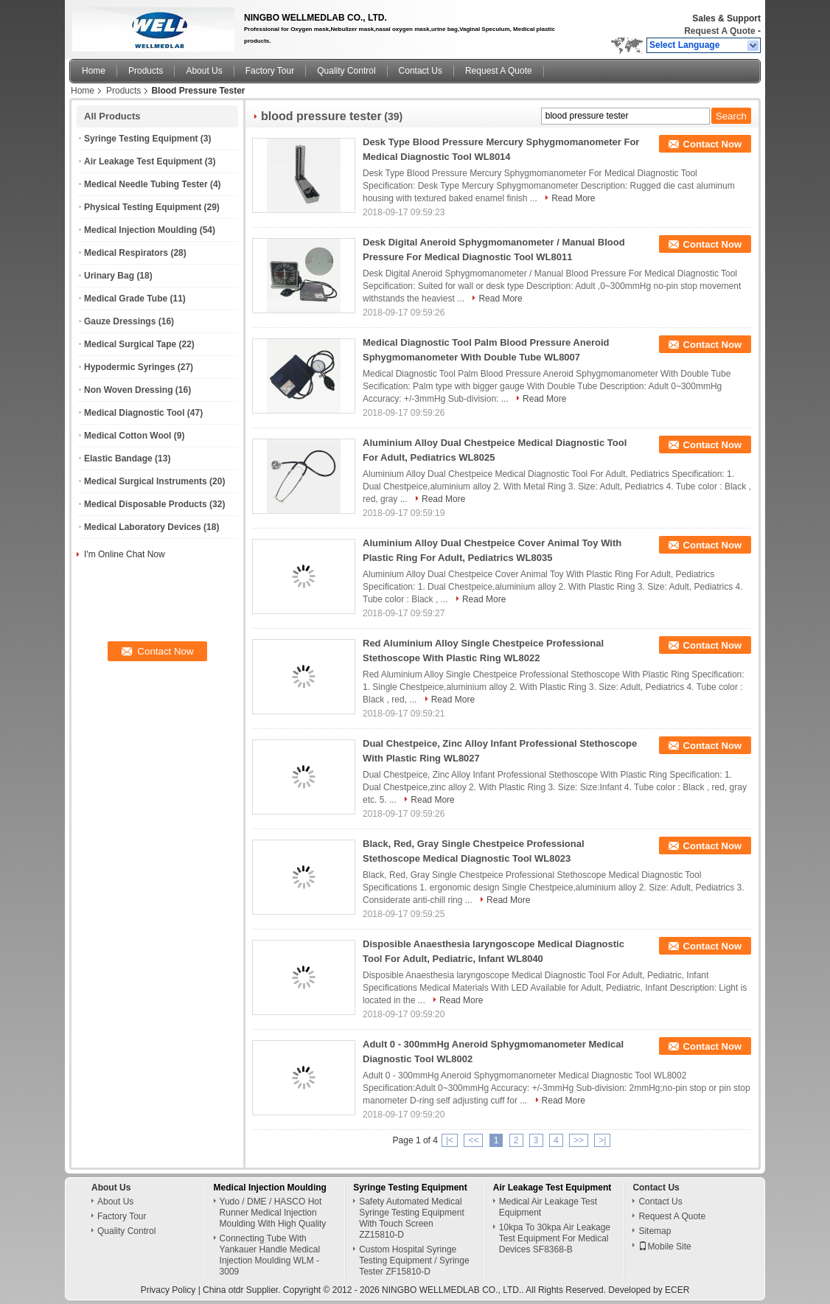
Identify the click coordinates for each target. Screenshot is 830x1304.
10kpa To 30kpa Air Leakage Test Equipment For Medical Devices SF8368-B (554, 1238)
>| (602, 1140)
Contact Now (712, 144)
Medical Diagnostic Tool (134, 413)
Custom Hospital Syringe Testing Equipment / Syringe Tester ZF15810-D (414, 1260)
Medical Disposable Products (145, 504)
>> (578, 1140)
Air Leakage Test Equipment (143, 161)
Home (93, 71)
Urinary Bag (109, 276)
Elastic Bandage (118, 458)
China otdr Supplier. (243, 1290)
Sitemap (654, 1231)
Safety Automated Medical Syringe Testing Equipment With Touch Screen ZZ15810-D (411, 1218)
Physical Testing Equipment (142, 207)
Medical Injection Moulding (140, 230)
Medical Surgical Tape (130, 344)
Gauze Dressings (120, 321)
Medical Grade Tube (125, 298)
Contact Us (420, 71)
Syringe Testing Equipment (141, 138)
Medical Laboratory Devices (142, 527)
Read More (573, 198)
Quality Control (346, 71)
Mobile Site (664, 1246)
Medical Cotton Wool (127, 435)
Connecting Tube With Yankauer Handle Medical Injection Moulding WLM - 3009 (270, 1255)
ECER (677, 1290)
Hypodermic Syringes (129, 367)
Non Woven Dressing (128, 390)
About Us (204, 71)
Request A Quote (719, 31)
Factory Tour (269, 71)
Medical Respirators (126, 253)
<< (473, 1140)
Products (145, 71)
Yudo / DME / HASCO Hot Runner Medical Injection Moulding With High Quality (273, 1212)
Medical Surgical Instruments (145, 481)
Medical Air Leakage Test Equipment (548, 1207)
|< (449, 1140)
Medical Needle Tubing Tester (146, 184)
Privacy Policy (168, 1290)
